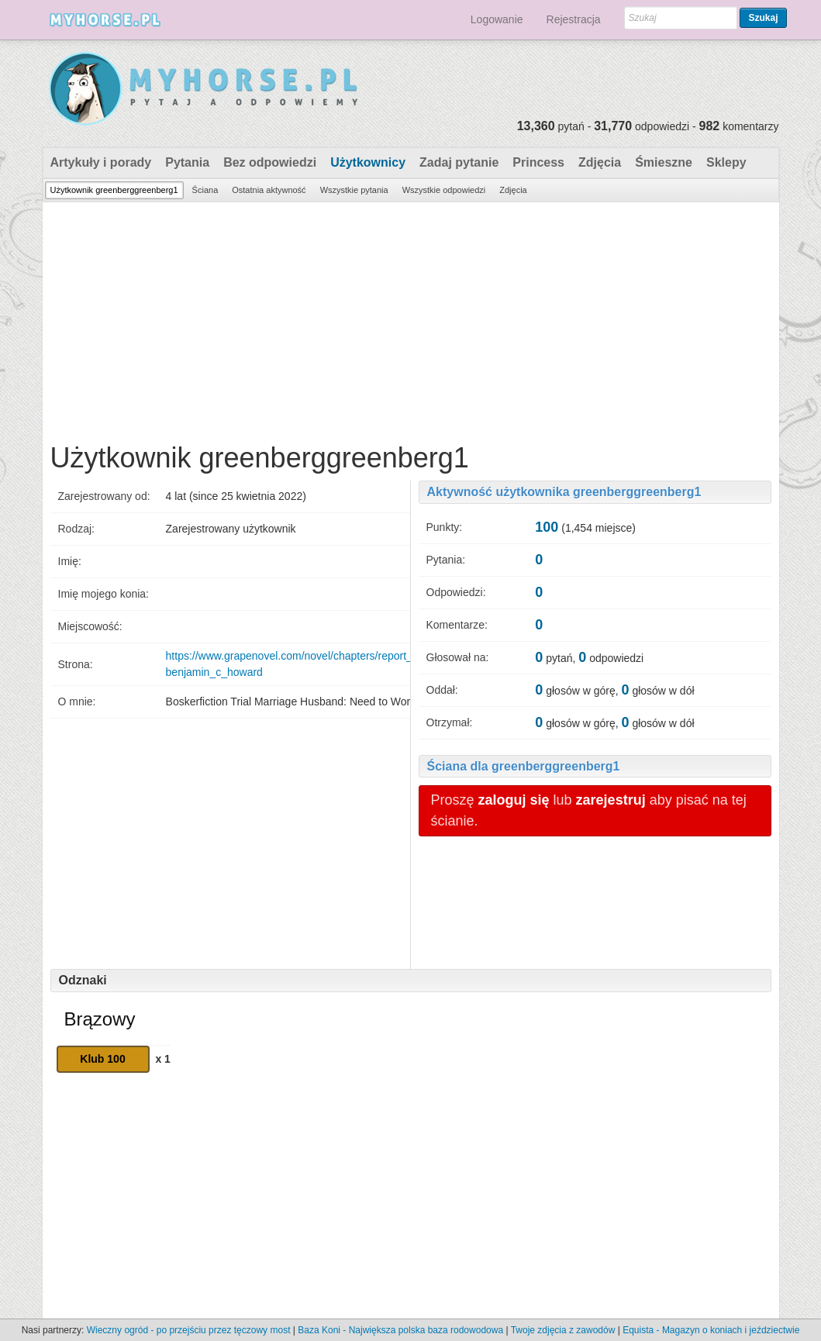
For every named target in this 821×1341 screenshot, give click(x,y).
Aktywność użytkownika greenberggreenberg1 (564, 491)
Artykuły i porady (101, 162)
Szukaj (763, 17)
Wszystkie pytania (354, 190)
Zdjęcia (599, 162)
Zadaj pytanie (458, 162)
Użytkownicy (367, 162)
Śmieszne (663, 162)
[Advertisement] (410, 318)
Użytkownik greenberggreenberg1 (114, 190)
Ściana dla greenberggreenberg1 (523, 766)
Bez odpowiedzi (269, 162)
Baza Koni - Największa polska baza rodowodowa (400, 1330)
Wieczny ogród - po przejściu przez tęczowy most (189, 1330)
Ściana (205, 190)
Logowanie (497, 19)
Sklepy (726, 162)
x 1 (162, 1059)
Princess (538, 162)
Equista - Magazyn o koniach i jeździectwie (711, 1330)
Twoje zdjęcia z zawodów (563, 1330)
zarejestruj (611, 800)
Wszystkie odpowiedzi (444, 190)
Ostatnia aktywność (268, 190)
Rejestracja (574, 19)
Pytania (187, 162)
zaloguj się (514, 800)
